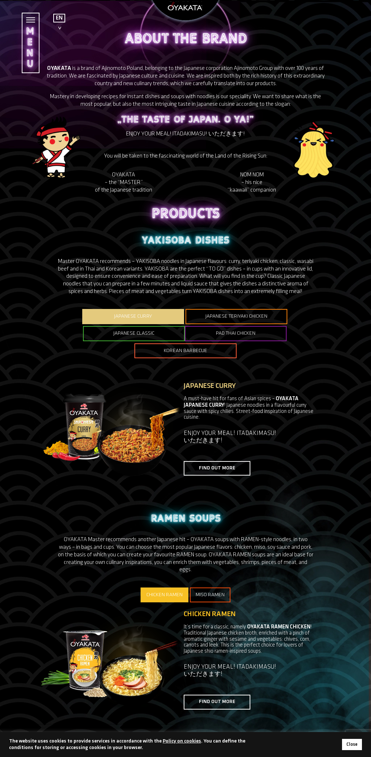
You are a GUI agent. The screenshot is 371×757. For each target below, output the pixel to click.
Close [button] (352, 744)
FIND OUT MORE (217, 450)
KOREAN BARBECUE (235, 333)
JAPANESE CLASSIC (283, 316)
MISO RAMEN (211, 577)
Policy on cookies (182, 741)
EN (59, 18)
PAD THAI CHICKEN (136, 333)
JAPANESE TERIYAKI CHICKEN (185, 316)
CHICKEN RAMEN (164, 577)
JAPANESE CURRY (87, 316)
